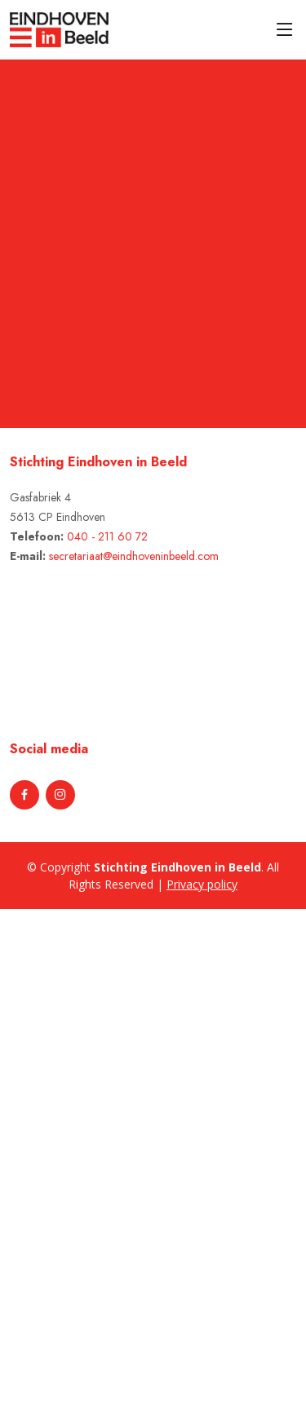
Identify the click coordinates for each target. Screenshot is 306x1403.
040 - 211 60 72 (107, 536)
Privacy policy (201, 884)
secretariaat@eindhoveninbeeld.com (134, 556)
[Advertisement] (91, 1153)
